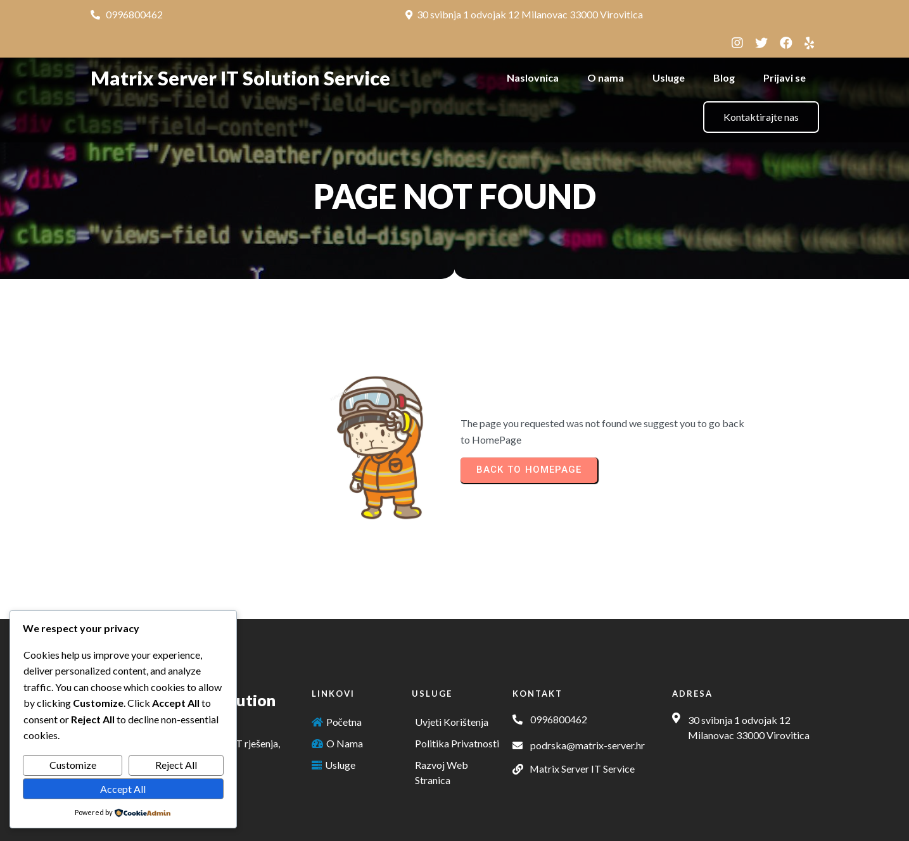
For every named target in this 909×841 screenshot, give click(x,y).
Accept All (123, 789)
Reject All (176, 765)
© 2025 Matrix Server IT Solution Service (454, 824)
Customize (72, 765)
